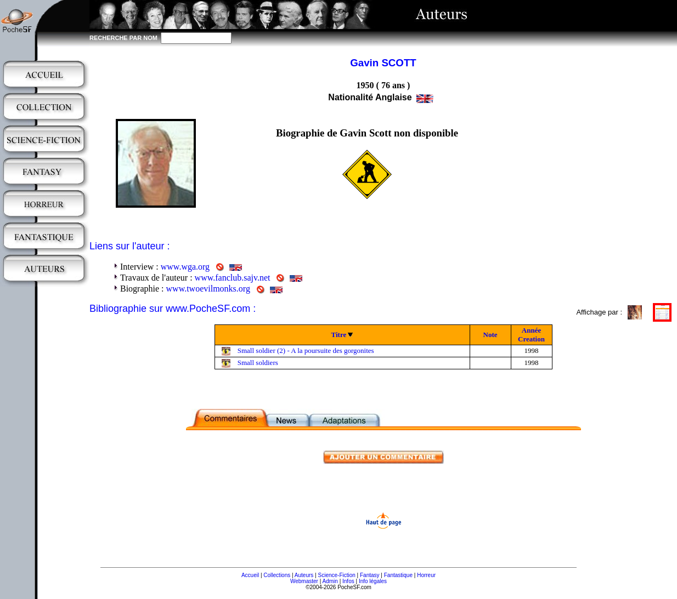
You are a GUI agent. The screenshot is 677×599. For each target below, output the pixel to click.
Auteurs (304, 575)
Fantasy (370, 575)
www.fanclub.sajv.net (232, 277)
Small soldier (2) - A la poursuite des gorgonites (306, 350)
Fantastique (398, 575)
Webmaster (304, 581)
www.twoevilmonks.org (208, 288)
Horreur (426, 575)
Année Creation (531, 334)
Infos (348, 581)
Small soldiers (258, 362)
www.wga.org (185, 266)
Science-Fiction (336, 575)
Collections (276, 575)
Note (490, 334)
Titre (339, 334)
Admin (330, 581)
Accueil (250, 575)
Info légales (373, 581)
